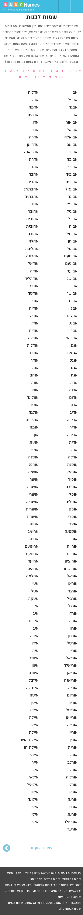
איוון (35, 665)
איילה (33, 717)
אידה (34, 636)
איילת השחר (27, 740)
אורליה (71, 777)
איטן (34, 703)
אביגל (72, 219)
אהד (34, 204)
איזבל (33, 680)
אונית (34, 442)
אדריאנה (31, 152)
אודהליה (31, 279)
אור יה (72, 546)
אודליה (32, 345)
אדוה (73, 390)
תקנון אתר (64, 897)
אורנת (72, 814)
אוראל (72, 576)
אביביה (71, 174)
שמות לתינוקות (52, 903)
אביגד (72, 197)
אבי (74, 115)
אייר (35, 762)
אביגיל (72, 211)
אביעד (72, 271)
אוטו (34, 405)
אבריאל (71, 338)
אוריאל (71, 658)
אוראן (72, 583)
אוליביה (32, 420)
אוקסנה (71, 531)
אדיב (73, 412)
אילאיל (32, 785)
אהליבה (31, 249)
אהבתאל (31, 189)
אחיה (34, 539)
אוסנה (33, 457)
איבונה (32, 621)
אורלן (73, 792)
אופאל (72, 472)
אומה (34, 427)
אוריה (72, 688)
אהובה (32, 211)
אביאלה (70, 137)
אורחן (72, 636)
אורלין (72, 785)
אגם (74, 345)
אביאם (71, 145)
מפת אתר (36, 879)
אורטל (72, 643)
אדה (73, 383)
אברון (72, 331)
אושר (34, 479)
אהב (34, 167)
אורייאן (71, 717)
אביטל (72, 249)
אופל (73, 494)
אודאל (33, 263)
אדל (74, 450)
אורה (73, 621)
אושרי (33, 494)
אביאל (72, 130)
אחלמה (32, 576)
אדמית (32, 115)
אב (75, 92)
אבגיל (72, 100)
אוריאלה (70, 665)
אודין (34, 323)
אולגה (33, 412)
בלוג (61, 909)
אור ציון (71, 561)
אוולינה (32, 397)
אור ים (72, 554)
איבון (34, 613)
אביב (73, 152)
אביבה (72, 159)
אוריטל (71, 710)
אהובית (32, 226)
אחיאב (32, 531)
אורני (73, 807)
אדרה (33, 137)
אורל (73, 755)
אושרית (32, 509)
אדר (35, 130)
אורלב (72, 762)
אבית (73, 301)
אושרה (32, 487)
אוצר (73, 524)
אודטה (33, 293)
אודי (35, 301)
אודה (34, 271)
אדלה (72, 457)
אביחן (72, 241)
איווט (34, 658)
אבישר (71, 293)
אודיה (33, 308)
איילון (34, 725)
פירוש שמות (32, 903)
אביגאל (71, 189)
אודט (34, 286)
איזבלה (32, 688)
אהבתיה (31, 197)
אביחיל (71, 234)
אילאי (33, 777)
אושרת (32, 517)
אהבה (33, 174)
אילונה (33, 799)
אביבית (71, 182)
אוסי (34, 450)
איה (35, 651)
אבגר (73, 107)
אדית (73, 442)
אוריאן (72, 673)
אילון (34, 792)
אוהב (34, 375)
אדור (73, 405)
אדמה (33, 107)
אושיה (33, 472)
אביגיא (71, 204)
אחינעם (32, 554)
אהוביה (32, 219)
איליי (34, 814)
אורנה (72, 799)
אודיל (34, 316)
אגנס (73, 360)
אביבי (72, 167)
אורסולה (70, 822)
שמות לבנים (15, 903)
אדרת (33, 159)
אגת (74, 375)
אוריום (72, 695)
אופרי (72, 517)
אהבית (32, 182)
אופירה (71, 487)
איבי (34, 628)
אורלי (73, 770)
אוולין (34, 390)
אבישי (72, 286)
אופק (73, 509)
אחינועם (31, 546)
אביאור (71, 122)
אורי (74, 651)
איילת (33, 732)
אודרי (34, 360)
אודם (34, 353)
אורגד (72, 591)
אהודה (33, 234)
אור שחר (70, 569)
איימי (34, 755)
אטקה (33, 599)
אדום (73, 397)
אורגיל (72, 599)
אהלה (33, 241)
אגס (74, 368)
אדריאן (32, 145)
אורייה (72, 725)
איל (35, 770)
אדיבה (72, 420)
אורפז (33, 465)
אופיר (72, 479)
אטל (34, 591)
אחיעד (33, 561)
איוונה (33, 673)
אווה (34, 383)
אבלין (72, 308)
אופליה (71, 502)
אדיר (73, 427)
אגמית (72, 353)
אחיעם (32, 569)
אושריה (32, 502)
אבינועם (70, 256)
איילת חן (31, 747)
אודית (33, 331)
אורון (73, 628)
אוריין (73, 732)
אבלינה (71, 316)
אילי (35, 807)
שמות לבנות (73, 909)
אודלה (33, 338)
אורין (73, 740)
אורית (72, 747)
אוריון (73, 703)
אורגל (72, 606)
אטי (35, 583)
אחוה (34, 524)
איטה (34, 695)
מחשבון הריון (73, 903)
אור (74, 539)
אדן (35, 122)
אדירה (72, 435)
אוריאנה (70, 680)
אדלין (34, 100)
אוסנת (72, 465)
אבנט (73, 323)
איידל (34, 710)
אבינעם (71, 263)
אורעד (72, 829)
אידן (35, 643)
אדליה (33, 92)
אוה (35, 368)
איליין (34, 822)
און (36, 435)
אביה (73, 226)
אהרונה (32, 256)
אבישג (72, 279)
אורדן (73, 613)
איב (35, 606)
